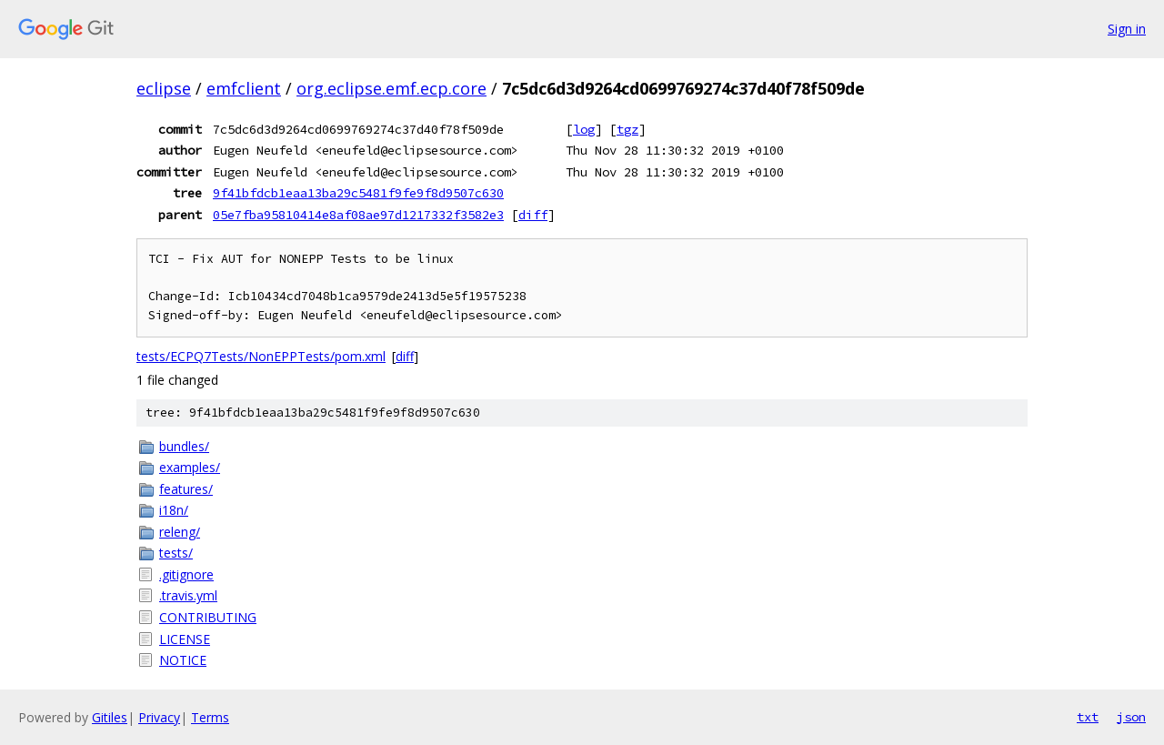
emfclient (243, 88)
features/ (186, 489)
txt (1088, 717)
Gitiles (109, 717)
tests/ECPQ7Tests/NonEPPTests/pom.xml (261, 356)
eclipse (163, 88)
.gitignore (186, 574)
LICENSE (184, 639)
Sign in (1127, 28)
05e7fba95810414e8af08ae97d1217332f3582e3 (358, 214)
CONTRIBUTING (207, 617)
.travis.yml (188, 595)
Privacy (159, 717)
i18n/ (173, 509)
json (1131, 717)
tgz (627, 129)
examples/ (189, 467)
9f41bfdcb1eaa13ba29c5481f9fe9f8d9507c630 (358, 193)
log (584, 129)
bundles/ (184, 446)
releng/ (179, 531)
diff (532, 214)
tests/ (176, 552)
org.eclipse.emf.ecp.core (391, 88)
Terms (210, 717)
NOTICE (182, 660)
